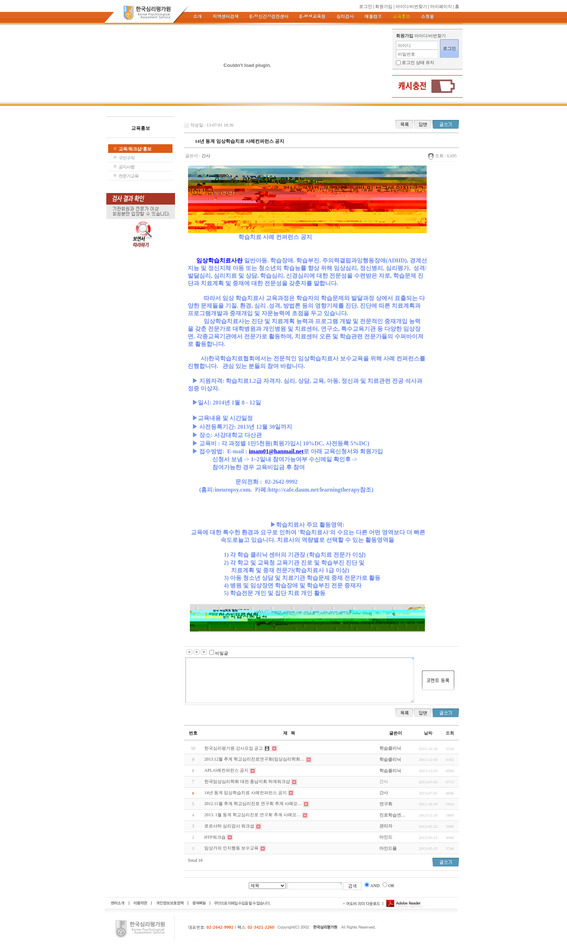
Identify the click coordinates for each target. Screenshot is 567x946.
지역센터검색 (226, 16)
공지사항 (127, 167)
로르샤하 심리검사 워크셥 (229, 826)
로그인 (365, 6)
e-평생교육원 (312, 16)
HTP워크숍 (215, 837)
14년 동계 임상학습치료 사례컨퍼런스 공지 (245, 792)
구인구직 (127, 157)
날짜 (428, 733)
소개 (197, 16)
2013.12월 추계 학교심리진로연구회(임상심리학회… (254, 759)
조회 (450, 733)
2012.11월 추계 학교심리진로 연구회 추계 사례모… (253, 803)
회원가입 (383, 6)
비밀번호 (406, 54)
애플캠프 (373, 16)
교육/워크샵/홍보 (135, 148)
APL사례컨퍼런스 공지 (226, 770)
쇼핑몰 (427, 16)
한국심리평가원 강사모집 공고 (233, 748)
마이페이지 (441, 6)
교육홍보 (401, 16)
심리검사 (345, 16)
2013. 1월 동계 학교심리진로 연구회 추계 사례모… (252, 814)
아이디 (404, 45)
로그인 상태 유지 (418, 62)
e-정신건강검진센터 (269, 16)
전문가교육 (128, 176)
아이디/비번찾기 (411, 6)
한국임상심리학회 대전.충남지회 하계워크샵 (247, 781)
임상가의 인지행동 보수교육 (231, 848)
